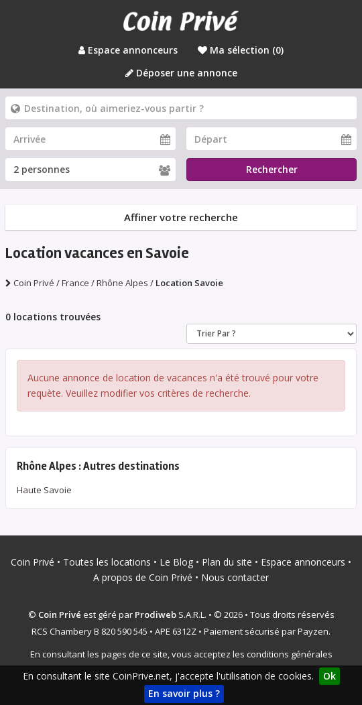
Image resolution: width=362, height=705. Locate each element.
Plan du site (227, 562)
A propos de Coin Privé (142, 577)
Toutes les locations (107, 562)
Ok (329, 675)
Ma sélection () (241, 50)
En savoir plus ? (184, 693)
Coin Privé (32, 562)
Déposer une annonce (181, 72)
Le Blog (176, 562)
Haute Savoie (44, 490)
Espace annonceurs (128, 50)
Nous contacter (235, 577)
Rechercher (272, 169)
